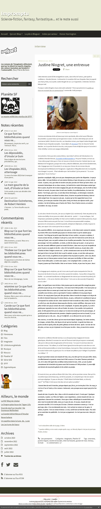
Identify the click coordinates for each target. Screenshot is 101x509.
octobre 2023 (9, 438)
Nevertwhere (6, 417)
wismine (9, 286)
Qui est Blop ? (16, 34)
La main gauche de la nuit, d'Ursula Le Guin (16, 186)
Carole (8, 305)
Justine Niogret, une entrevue (63, 64)
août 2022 (8, 448)
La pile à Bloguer (32, 34)
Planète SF (8, 356)
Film (5, 338)
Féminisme (8, 334)
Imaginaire (8, 341)
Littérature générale (12, 345)
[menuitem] (5, 34)
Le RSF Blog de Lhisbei (10, 401)
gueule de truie (81, 441)
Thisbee (8, 250)
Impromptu (15, 13)
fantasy (90, 441)
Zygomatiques (10, 367)
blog (81, 504)
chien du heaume (69, 441)
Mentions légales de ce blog (38, 504)
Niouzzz (7, 352)
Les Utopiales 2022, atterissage (15, 170)
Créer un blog (47, 499)
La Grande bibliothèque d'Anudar (15, 414)
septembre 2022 (11, 445)
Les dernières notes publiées (51, 501)
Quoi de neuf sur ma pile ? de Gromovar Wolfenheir (13, 409)
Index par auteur (49, 34)
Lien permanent (45, 439)
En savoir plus (88, 507)
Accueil (4, 34)
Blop (7, 231)
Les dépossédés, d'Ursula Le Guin (13, 154)
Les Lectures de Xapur (10, 424)
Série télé (8, 360)
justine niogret (43, 441)
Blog (5, 330)
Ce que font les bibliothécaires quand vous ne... (17, 137)
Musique (7, 349)
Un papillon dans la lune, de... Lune (15, 421)
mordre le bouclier (55, 441)
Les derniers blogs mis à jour (36, 501)
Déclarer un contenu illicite (25, 504)
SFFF (6, 363)
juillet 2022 (8, 452)
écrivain (40, 443)
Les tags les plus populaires (65, 501)
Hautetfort (54, 499)
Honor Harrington (67, 34)
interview (91, 439)
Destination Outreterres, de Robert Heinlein (18, 202)
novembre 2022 (10, 441)
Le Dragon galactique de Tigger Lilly (16, 404)
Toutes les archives (12, 456)
